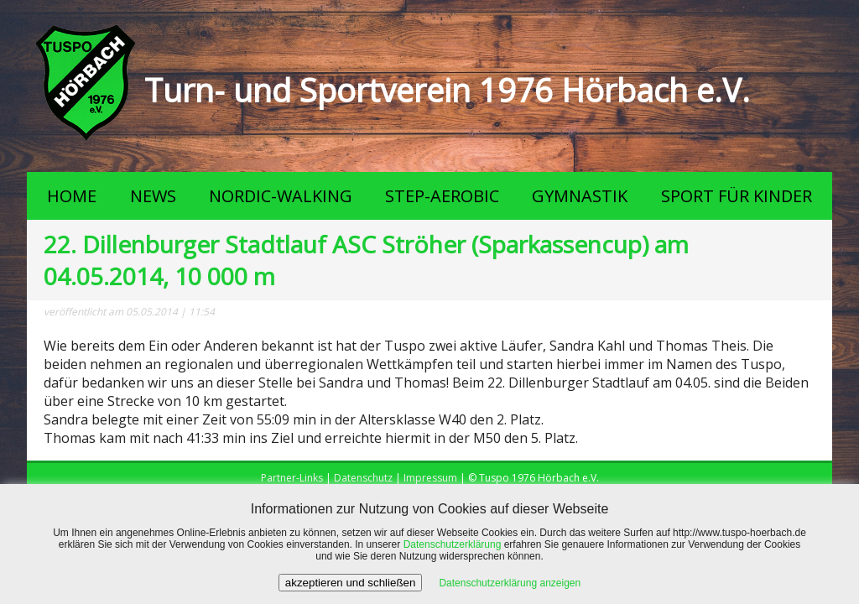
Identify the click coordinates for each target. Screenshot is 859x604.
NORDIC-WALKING (280, 196)
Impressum (430, 478)
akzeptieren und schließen (350, 582)
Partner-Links (292, 478)
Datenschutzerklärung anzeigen (509, 583)
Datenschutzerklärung (452, 544)
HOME (71, 196)
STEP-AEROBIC (442, 196)
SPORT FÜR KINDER (736, 196)
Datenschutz (363, 478)
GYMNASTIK (579, 196)
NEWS (153, 196)
